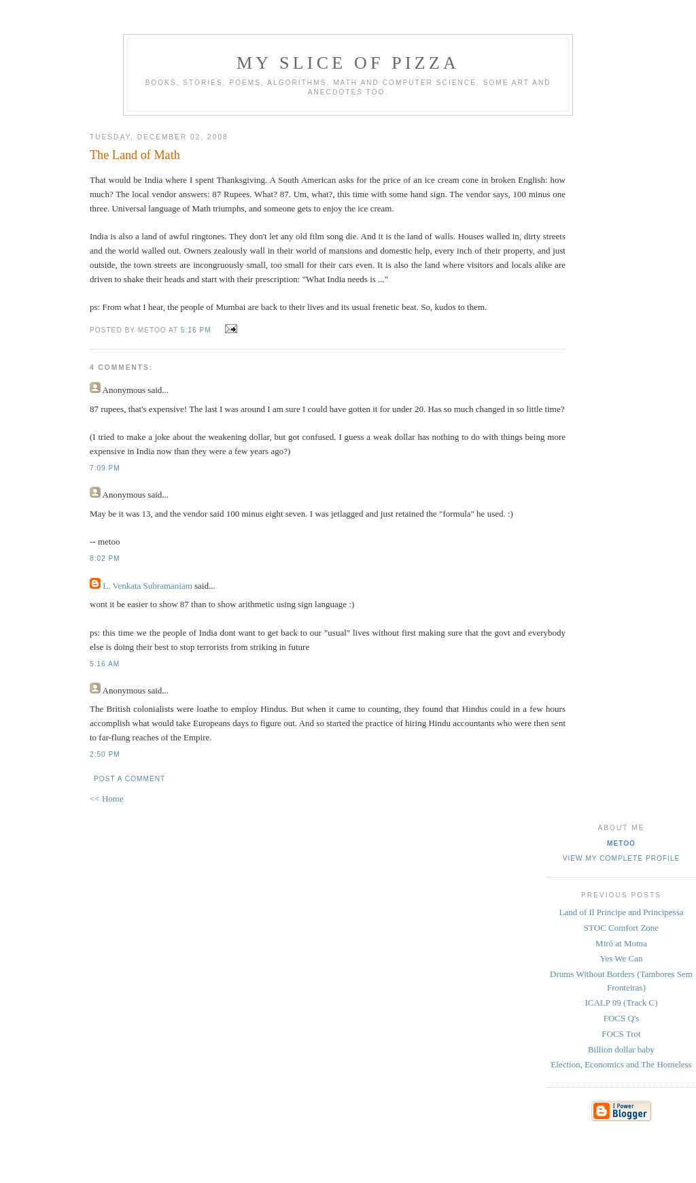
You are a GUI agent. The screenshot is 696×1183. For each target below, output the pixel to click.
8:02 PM (105, 558)
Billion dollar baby (621, 1049)
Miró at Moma (621, 943)
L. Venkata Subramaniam (147, 586)
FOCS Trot (621, 1034)
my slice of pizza (348, 63)
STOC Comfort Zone (621, 928)
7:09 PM (105, 468)
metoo (621, 843)
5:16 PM (196, 330)
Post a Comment (129, 779)
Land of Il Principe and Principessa (621, 912)
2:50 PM (105, 754)
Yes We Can (620, 958)
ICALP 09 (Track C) (621, 1002)
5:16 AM (105, 664)
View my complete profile (621, 858)
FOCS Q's (622, 1018)
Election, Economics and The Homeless (621, 1064)
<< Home (107, 798)
